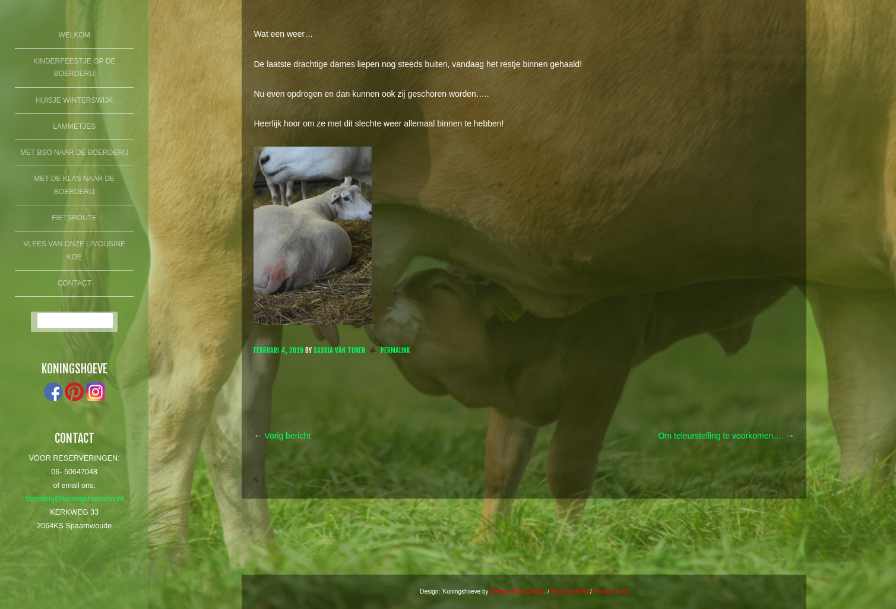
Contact (74, 283)
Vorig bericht (282, 435)
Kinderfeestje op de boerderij (74, 67)
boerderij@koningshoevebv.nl (75, 498)
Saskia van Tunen (339, 350)
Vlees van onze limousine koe (74, 250)
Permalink (395, 350)
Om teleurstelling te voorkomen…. (726, 435)
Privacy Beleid (569, 591)
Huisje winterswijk (74, 100)
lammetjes (74, 126)
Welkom (74, 35)
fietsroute (74, 218)
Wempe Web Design (517, 591)
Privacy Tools (611, 591)
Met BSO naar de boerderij (74, 152)
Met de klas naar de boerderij (74, 185)
